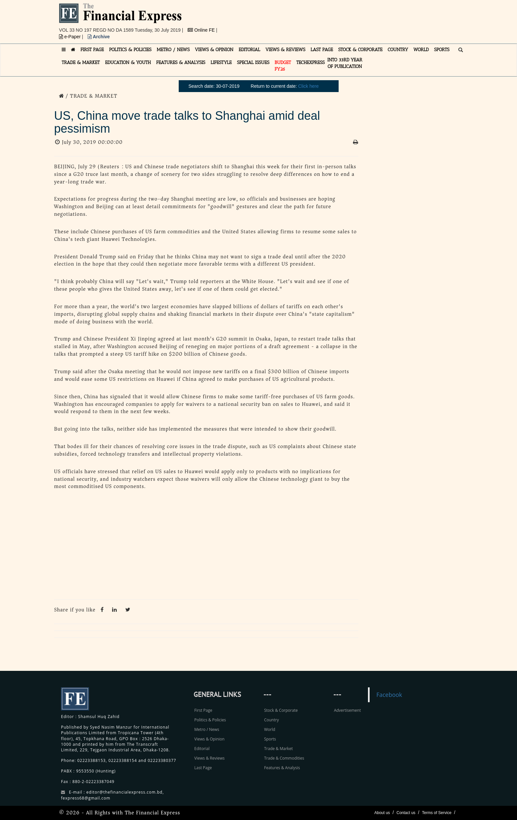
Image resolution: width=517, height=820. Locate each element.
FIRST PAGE (92, 49)
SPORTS (441, 49)
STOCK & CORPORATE (360, 49)
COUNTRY (398, 49)
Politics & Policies (210, 720)
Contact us (405, 812)
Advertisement (347, 710)
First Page (203, 710)
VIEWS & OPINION (214, 49)
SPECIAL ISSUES (253, 62)
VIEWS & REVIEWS (285, 49)
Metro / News (206, 729)
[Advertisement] (349, 18)
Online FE (202, 30)
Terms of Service (436, 812)
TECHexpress (310, 62)
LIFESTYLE (221, 62)
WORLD (421, 49)
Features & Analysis (282, 768)
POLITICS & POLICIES (130, 49)
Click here (308, 86)
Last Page (203, 768)
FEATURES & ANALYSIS (180, 62)
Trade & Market (278, 748)
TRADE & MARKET (81, 62)
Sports (270, 739)
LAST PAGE (322, 49)
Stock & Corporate (281, 710)
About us (382, 812)
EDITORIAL (249, 49)
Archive (99, 36)
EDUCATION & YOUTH (128, 62)
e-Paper (70, 36)
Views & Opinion (209, 739)
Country (271, 720)
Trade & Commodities (284, 758)
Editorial (201, 748)
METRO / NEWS (173, 49)
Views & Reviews (209, 758)
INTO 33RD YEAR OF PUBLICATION (344, 63)
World (269, 729)
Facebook (389, 695)
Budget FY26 (283, 66)
